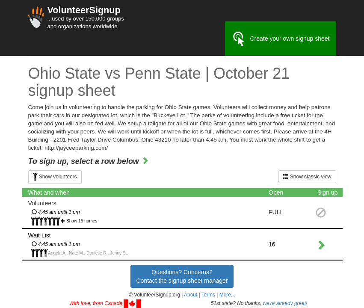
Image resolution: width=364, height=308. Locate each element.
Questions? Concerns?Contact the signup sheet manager (182, 276)
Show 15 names (82, 221)
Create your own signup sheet (280, 39)
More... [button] (227, 295)
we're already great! (285, 303)
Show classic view (307, 177)
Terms (208, 295)
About (190, 295)
